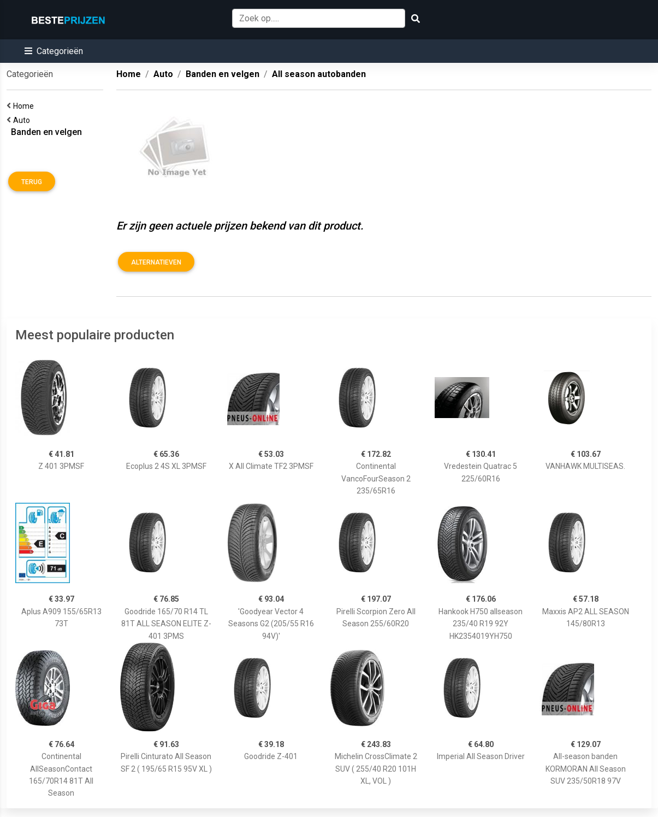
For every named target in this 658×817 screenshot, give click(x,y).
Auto (23, 120)
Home (25, 106)
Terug (31, 182)
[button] (54, 51)
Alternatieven (156, 262)
